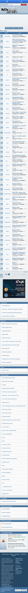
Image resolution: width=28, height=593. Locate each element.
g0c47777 (7, 94)
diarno (7, 268)
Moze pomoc (15, 221)
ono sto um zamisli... (6, 444)
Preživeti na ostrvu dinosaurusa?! (9, 391)
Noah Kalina (15, 267)
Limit (7, 147)
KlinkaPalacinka (7, 132)
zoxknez (7, 179)
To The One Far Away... (17, 35)
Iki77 (7, 244)
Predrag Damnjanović (8, 586)
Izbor (3, 465)
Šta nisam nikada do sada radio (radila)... (11, 344)
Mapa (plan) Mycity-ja (7, 351)
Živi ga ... (14, 131)
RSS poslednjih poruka (7, 527)
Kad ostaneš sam (16, 121)
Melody (7, 127)
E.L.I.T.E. (7, 264)
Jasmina (7, 70)
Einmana (7, 217)
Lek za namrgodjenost (7, 434)
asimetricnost (7, 213)
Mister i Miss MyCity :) (7, 362)
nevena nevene (7, 249)
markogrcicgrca (7, 222)
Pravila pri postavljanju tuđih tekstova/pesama (12, 312)
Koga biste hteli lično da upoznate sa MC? (18, 102)
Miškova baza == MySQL (18, 116)
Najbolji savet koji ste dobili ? (19, 164)
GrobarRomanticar (7, 193)
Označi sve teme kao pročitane (9, 501)
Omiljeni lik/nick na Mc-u (7, 423)
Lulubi (7, 65)
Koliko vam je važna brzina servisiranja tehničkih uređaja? (19, 40)
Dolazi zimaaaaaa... (16, 107)
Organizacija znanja (6, 330)
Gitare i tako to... (16, 51)
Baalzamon (7, 199)
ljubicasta (7, 89)
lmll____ (7, 161)
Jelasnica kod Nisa (16, 202)
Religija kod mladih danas (18, 258)
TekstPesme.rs (18, 562)
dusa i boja (14, 88)
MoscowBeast (7, 36)
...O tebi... (14, 168)
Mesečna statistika (6, 512)
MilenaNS (7, 208)
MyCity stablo (5, 334)
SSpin (7, 61)
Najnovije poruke (5, 554)
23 (18, 274)
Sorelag (7, 152)
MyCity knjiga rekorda (7, 327)
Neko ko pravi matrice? (17, 173)
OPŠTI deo (13, 28)
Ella (7, 184)
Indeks (1, 274)
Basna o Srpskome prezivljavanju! (9, 458)
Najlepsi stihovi (5, 493)
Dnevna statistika (6, 509)
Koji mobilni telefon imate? (18, 141)
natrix (7, 170)
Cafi (7, 143)
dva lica (7, 122)
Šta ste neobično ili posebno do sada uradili (11, 341)
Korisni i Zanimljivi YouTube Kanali (9, 323)
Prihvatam (18, 590)
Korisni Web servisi (16, 73)
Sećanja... (4, 384)
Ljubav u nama (5, 370)
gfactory (7, 118)
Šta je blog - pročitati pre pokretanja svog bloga (12, 309)
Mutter (7, 204)
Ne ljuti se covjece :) (17, 183)
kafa (13, 212)
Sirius (7, 103)
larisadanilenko (7, 189)
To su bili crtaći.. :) (6, 427)
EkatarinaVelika (7, 226)
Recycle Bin (15, 64)
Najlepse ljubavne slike (17, 239)
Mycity (3, 476)
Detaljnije (10, 538)
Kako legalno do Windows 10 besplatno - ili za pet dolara (19, 253)
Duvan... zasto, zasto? (17, 60)
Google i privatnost (6, 416)
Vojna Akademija (16, 234)
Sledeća (24, 274)
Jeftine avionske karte (17, 188)
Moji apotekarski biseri (17, 97)
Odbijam (24, 590)
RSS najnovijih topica (6, 523)
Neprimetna (7, 85)
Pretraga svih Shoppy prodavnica (17, 178)
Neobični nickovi (5, 402)
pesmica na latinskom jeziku (18, 248)
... (12, 55)
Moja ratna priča (5, 348)
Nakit (13, 150)
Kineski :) (14, 262)
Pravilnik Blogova (6, 305)
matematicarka (7, 240)
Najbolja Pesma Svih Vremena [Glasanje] (11, 359)
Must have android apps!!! (8, 381)
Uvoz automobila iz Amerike (18, 155)
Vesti (21, 558)
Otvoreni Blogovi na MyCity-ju (8, 316)
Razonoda (14, 243)
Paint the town (15, 146)
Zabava (7, 41)
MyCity (1, 30)
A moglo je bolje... (6, 455)
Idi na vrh (26, 271)
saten (7, 109)
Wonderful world (5, 462)
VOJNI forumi (19, 28)
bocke (7, 52)
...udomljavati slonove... (7, 486)
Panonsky (7, 98)
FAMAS (7, 137)
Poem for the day (6, 479)
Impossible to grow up (7, 451)
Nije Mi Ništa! (15, 83)
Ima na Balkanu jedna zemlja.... (9, 377)
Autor (7, 33)
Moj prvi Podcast (16, 229)
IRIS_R (7, 165)
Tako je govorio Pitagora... (18, 69)
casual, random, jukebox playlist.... (9, 430)
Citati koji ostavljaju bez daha (19, 216)
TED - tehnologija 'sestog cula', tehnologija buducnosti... (14, 405)
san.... (3, 483)
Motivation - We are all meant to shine (10, 395)
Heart (3, 441)
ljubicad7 (7, 235)
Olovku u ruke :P (16, 92)
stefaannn (7, 259)
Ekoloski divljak (5, 355)
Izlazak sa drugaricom (17, 159)
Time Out (7, 174)
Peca (7, 254)
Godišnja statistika (6, 516)
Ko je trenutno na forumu (7, 532)
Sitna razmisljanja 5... (7, 472)
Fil (7, 74)
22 (15, 274)
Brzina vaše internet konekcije (19, 225)
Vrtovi (3, 437)
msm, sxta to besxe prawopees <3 (9, 398)
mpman (7, 80)
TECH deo (8, 28)
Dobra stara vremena (6, 409)
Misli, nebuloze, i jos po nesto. (19, 112)
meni (7, 1)
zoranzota (7, 113)
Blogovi (5, 30)
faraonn (7, 56)
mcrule (7, 231)
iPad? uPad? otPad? (6, 413)
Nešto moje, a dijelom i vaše (18, 192)
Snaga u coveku (16, 207)
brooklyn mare (7, 156)
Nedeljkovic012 (7, 47)
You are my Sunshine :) (7, 490)
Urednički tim (17, 554)
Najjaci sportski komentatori (8, 388)
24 (20, 274)
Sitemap (11, 554)
